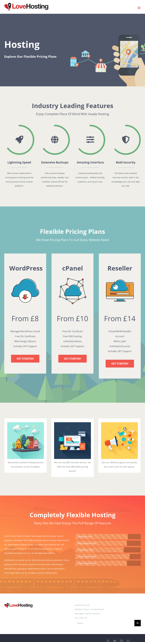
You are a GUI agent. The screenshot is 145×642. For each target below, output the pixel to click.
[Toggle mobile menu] (139, 7)
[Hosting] (72, 50)
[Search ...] (104, 623)
